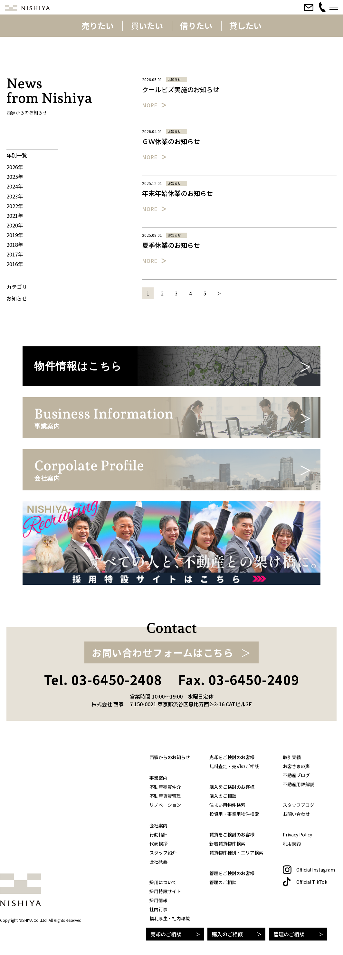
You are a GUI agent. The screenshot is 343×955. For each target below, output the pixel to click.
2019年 (14, 235)
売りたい (97, 25)
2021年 (14, 215)
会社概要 (158, 861)
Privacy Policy (297, 834)
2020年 (14, 225)
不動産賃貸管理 (165, 796)
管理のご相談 (288, 934)
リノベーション (165, 805)
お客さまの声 (296, 766)
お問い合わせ (296, 814)
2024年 (14, 186)
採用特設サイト (165, 891)
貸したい (245, 25)
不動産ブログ (296, 775)
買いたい (147, 25)
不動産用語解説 (298, 784)
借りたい (196, 25)
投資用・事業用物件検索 (234, 814)
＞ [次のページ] (218, 293)
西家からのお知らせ (169, 757)
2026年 (14, 167)
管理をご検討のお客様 (231, 873)
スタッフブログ (298, 805)
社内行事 (158, 909)
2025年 (14, 176)
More (149, 105)
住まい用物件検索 (227, 805)
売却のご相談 (165, 934)
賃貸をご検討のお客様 (231, 834)
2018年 (14, 244)
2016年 (14, 264)
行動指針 (158, 834)
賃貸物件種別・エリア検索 (236, 852)
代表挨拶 (158, 843)
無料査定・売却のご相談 (234, 766)
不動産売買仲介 (165, 787)
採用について (162, 882)
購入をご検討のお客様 (231, 787)
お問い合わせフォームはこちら (162, 652)
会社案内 (158, 825)
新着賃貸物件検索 (227, 843)
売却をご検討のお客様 (231, 757)
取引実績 (292, 757)
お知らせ (16, 298)
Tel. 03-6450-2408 (103, 679)
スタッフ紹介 (162, 852)
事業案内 (158, 778)
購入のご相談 (227, 934)
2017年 (14, 254)
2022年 (14, 206)
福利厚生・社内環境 (169, 918)
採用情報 (158, 900)
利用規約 (292, 843)
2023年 (14, 196)
